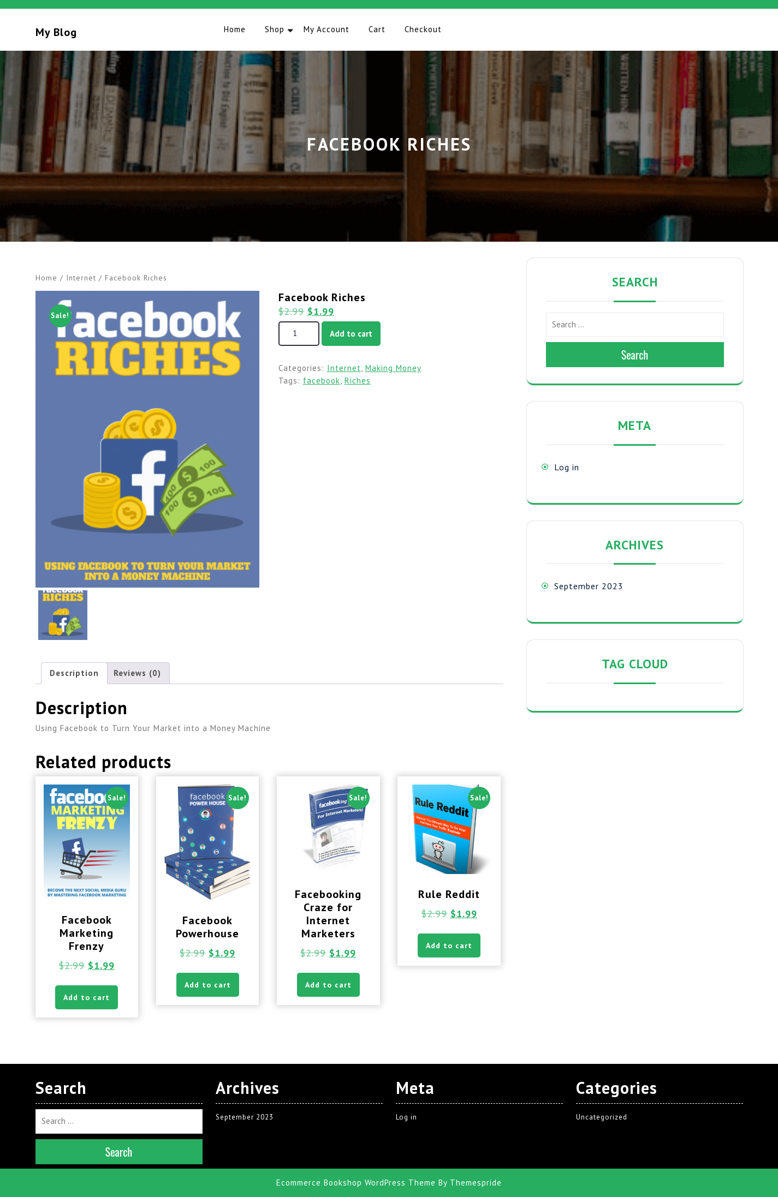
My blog (56, 32)
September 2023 (588, 585)
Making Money (393, 368)
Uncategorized (601, 1117)
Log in (566, 467)
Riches (358, 380)
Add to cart (351, 333)
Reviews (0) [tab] (137, 673)
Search (635, 354)
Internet (81, 278)
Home (235, 29)
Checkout (423, 29)
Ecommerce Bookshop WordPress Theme (356, 1182)
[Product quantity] (298, 333)
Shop (274, 29)
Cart (377, 29)
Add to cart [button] (86, 997)
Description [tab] (74, 673)
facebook (321, 380)
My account (326, 29)
